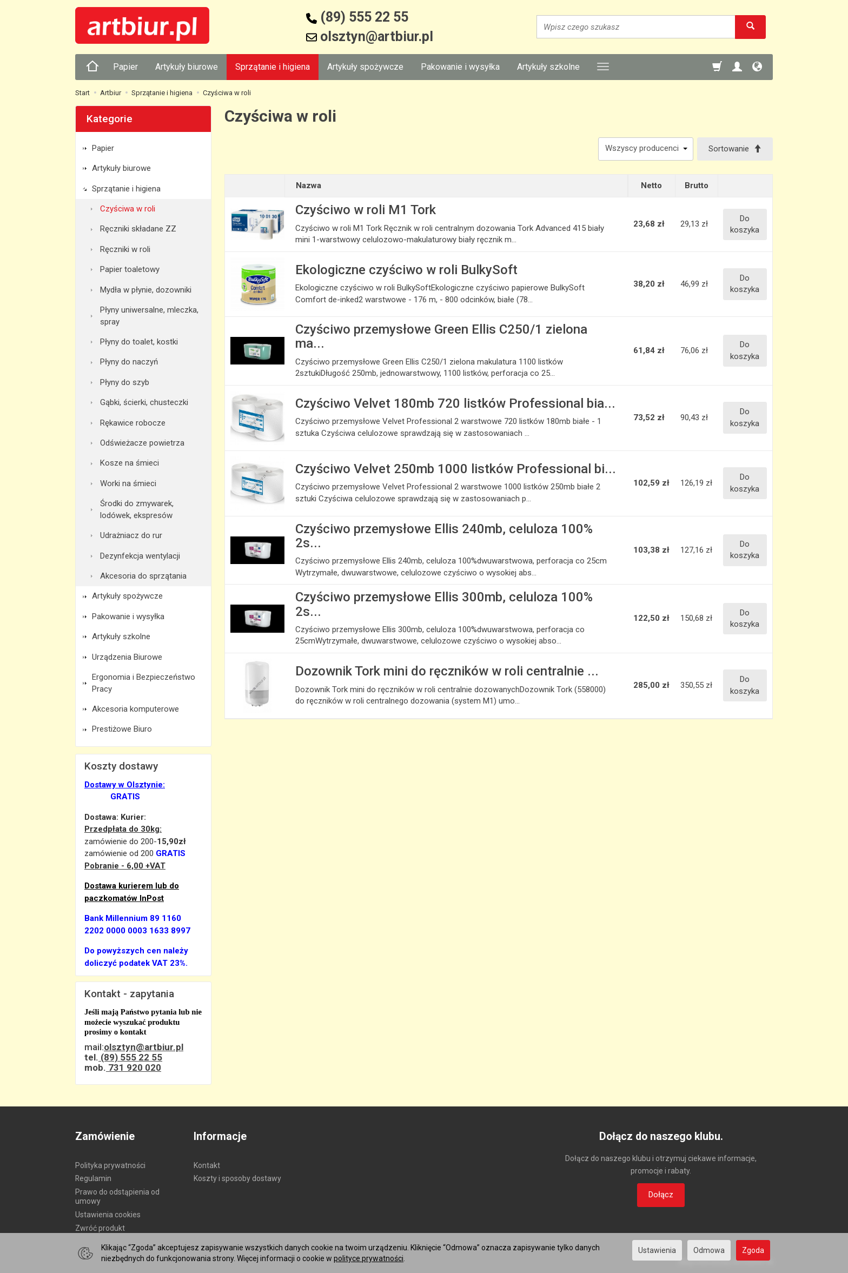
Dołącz (660, 1194)
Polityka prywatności (110, 1165)
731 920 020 (133, 1067)
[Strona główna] (92, 67)
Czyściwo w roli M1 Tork (365, 209)
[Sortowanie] (735, 149)
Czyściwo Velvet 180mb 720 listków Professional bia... (455, 403)
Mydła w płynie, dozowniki (145, 290)
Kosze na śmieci (129, 463)
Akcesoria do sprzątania (143, 576)
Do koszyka (744, 224)
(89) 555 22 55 (130, 1057)
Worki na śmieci (128, 483)
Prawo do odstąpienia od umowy (117, 1196)
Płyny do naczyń (129, 362)
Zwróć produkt (100, 1228)
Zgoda (753, 1250)
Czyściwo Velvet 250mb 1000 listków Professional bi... (455, 468)
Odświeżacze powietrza (142, 443)
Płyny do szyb (124, 382)
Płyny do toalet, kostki (139, 342)
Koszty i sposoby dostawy (237, 1178)
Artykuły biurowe (186, 67)
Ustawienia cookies (108, 1214)
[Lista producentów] (645, 149)
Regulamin (93, 1178)
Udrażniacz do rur (131, 535)
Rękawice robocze (132, 423)
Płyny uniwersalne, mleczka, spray (149, 315)
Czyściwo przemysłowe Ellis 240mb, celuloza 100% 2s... (444, 536)
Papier (125, 67)
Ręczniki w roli (125, 249)
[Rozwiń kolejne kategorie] (603, 67)
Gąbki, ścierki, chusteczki (144, 402)
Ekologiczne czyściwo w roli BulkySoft (406, 269)
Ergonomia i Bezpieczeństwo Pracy (143, 682)
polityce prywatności (368, 1258)
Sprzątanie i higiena (272, 67)
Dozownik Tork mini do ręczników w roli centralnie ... (447, 671)
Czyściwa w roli (127, 209)
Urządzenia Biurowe (127, 657)
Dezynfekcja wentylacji (140, 556)
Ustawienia (657, 1250)
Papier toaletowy (130, 269)
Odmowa (709, 1250)
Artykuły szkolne (548, 67)
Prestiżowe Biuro (122, 729)
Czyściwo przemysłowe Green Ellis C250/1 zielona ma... (441, 336)
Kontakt (207, 1165)
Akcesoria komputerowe (135, 709)
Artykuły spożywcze (365, 67)
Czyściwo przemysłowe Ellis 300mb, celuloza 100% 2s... (444, 604)
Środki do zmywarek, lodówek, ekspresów (137, 509)
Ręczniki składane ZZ (138, 229)
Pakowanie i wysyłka (460, 67)
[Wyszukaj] (750, 26)
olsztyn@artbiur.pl (143, 1047)
